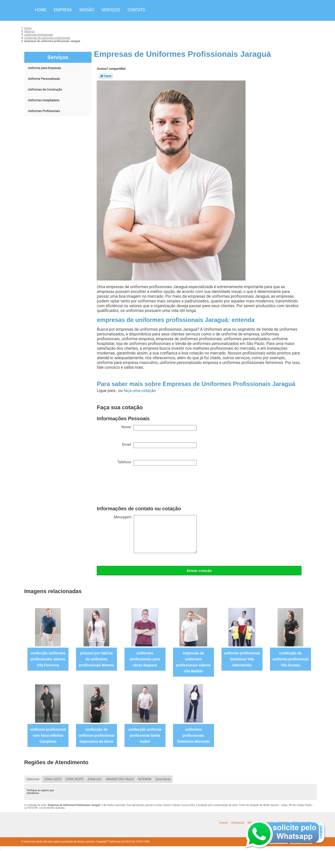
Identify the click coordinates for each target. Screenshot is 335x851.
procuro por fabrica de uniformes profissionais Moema (96, 659)
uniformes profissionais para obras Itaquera (145, 659)
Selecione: (33, 779)
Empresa (63, 10)
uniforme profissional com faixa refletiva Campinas (48, 735)
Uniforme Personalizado (44, 79)
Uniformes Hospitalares (44, 100)
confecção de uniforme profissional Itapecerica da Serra (96, 735)
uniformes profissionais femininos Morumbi (193, 735)
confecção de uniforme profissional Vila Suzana (290, 659)
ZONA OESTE (75, 779)
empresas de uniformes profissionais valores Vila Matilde (193, 662)
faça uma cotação (140, 390)
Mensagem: (155, 534)
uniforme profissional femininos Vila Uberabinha (242, 659)
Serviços (111, 10)
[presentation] (135, 487)
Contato (136, 10)
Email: (159, 445)
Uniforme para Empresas (45, 68)
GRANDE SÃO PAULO (120, 779)
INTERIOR (144, 779)
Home (40, 10)
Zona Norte (163, 779)
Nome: (159, 428)
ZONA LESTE (52, 779)
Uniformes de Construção (45, 89)
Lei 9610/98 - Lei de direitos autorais (44, 807)
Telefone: (157, 463)
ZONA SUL (95, 779)
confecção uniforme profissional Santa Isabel (145, 735)
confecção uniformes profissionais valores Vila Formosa (48, 659)
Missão (87, 10)
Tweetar (106, 75)
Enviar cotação (199, 571)
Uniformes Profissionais (44, 111)
